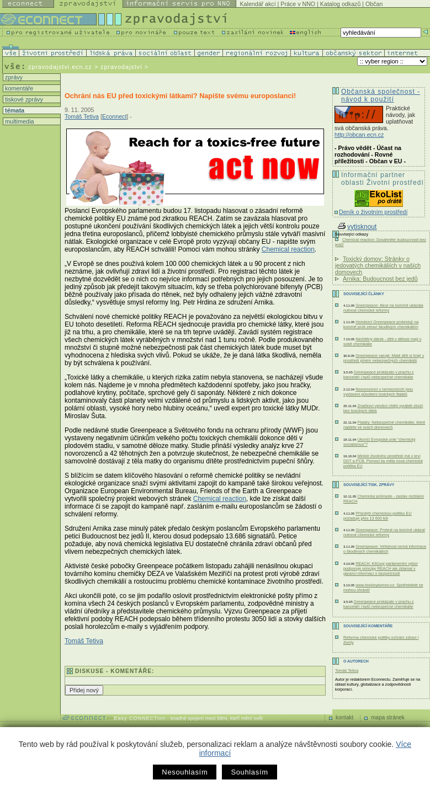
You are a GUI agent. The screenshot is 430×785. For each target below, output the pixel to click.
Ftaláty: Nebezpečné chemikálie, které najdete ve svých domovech (384, 425)
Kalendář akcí (257, 4)
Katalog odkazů (340, 4)
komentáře (18, 88)
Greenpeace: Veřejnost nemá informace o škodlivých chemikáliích (384, 549)
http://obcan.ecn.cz (359, 134)
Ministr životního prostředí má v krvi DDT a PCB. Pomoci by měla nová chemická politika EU (383, 460)
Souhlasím (249, 772)
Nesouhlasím (185, 772)
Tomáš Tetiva (82, 116)
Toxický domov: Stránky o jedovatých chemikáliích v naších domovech (378, 265)
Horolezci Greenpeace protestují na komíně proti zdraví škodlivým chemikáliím (380, 324)
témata (13, 110)
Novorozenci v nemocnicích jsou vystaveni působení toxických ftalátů (378, 392)
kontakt (344, 717)
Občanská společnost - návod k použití (380, 95)
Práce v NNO (297, 4)
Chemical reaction (288, 249)
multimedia (18, 121)
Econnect (114, 116)
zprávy (13, 77)
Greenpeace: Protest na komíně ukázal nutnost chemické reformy (384, 532)
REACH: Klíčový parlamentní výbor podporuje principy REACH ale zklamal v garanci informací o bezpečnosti (380, 568)
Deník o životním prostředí (373, 212)
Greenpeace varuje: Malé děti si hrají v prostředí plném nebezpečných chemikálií (383, 358)
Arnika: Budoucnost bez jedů (380, 278)
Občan (374, 4)
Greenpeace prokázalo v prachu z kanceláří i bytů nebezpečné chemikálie (378, 375)
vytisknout (357, 227)
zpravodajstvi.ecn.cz (60, 66)
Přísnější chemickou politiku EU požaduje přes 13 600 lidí (377, 516)
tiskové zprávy (23, 99)
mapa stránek (388, 717)
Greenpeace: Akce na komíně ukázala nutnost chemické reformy (383, 308)
